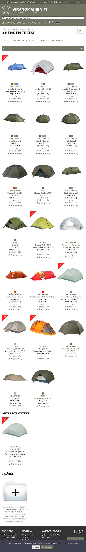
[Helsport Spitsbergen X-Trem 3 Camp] (43, 288)
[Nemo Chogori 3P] (43, 338)
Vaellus (11, 29)
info (44, 22)
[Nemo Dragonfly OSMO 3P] (15, 338)
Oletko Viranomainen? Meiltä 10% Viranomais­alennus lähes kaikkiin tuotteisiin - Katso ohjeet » (43, 2)
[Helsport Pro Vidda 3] (15, 386)
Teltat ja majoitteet (24, 29)
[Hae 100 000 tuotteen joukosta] (43, 18)
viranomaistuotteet (14, 22)
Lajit (4, 29)
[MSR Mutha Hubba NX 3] (43, 80)
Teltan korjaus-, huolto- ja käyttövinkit (51, 40)
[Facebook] (76, 532)
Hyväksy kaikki (47, 547)
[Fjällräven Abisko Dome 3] (43, 132)
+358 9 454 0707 (53, 535)
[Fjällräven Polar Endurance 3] (15, 288)
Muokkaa (36, 547)
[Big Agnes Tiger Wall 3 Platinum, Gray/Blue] (15, 442)
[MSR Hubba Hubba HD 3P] (43, 386)
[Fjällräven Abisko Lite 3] (15, 132)
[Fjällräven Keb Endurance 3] (71, 184)
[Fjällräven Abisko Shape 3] (15, 80)
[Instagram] (81, 532)
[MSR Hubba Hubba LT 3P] (43, 184)
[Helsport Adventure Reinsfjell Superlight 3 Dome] (71, 236)
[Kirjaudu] (49, 22)
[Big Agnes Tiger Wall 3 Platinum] (71, 288)
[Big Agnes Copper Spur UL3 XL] (71, 338)
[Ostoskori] (53, 22)
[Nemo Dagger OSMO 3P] (43, 236)
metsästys (34, 22)
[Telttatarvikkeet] (15, 501)
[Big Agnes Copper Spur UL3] (15, 184)
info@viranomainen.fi (51, 537)
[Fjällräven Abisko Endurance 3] (71, 80)
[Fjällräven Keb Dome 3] (71, 132)
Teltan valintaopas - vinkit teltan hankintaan (18, 40)
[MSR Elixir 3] (15, 236)
